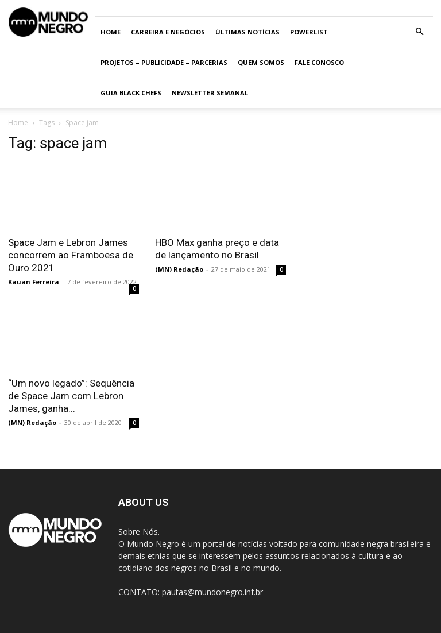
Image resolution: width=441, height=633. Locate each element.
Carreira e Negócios (168, 32)
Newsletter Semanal (210, 92)
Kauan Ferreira (33, 281)
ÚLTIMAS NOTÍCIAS (247, 32)
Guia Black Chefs (130, 92)
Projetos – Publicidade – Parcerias (163, 62)
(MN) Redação (179, 269)
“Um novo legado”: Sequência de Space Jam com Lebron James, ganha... (71, 395)
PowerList (309, 32)
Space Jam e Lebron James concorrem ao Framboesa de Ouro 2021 (70, 255)
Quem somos (261, 62)
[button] (419, 31)
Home (110, 32)
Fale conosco (319, 62)
